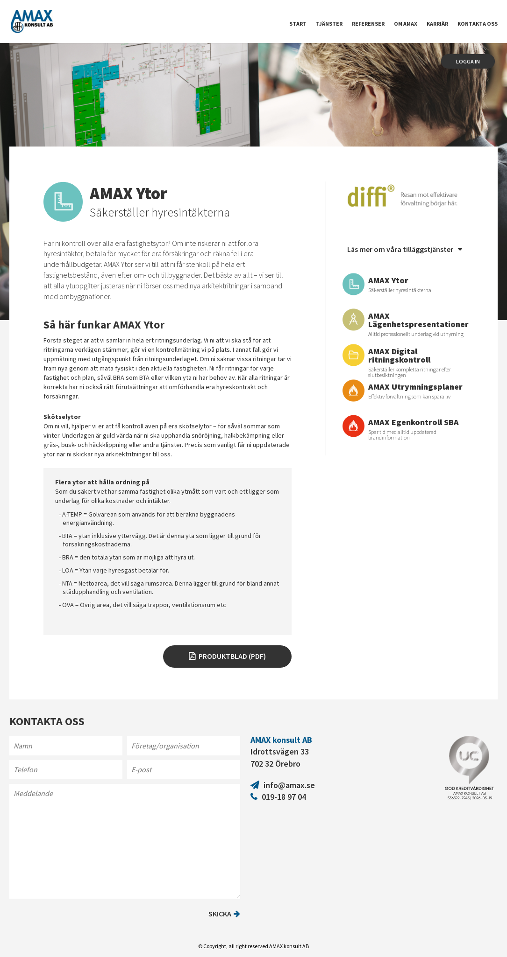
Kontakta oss (477, 23)
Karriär (437, 23)
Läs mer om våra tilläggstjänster (404, 249)
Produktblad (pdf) (232, 656)
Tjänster (329, 23)
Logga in (468, 61)
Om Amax (405, 23)
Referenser (368, 23)
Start (298, 23)
